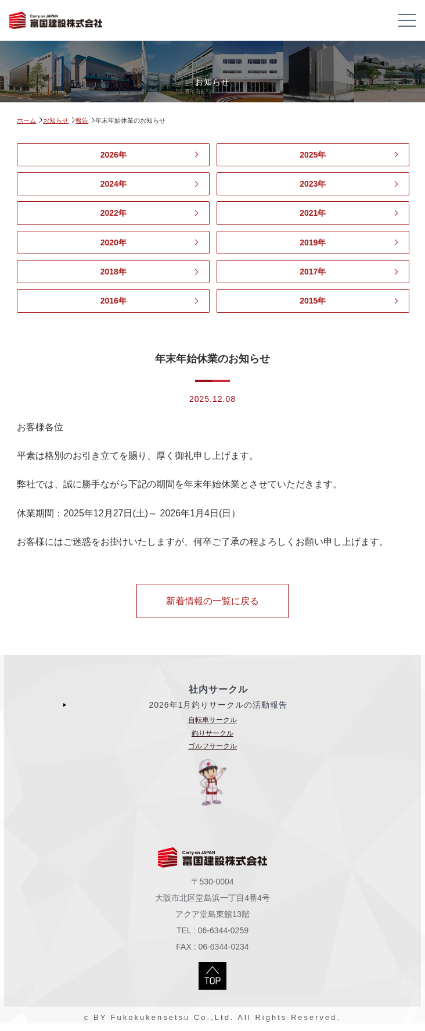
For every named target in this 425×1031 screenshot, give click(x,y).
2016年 (113, 300)
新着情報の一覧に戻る (212, 601)
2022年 (113, 212)
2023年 (313, 183)
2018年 (113, 271)
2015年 (313, 300)
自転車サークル (212, 720)
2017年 (313, 271)
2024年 (113, 183)
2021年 (313, 212)
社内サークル (218, 689)
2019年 (313, 242)
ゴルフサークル (212, 746)
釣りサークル (212, 733)
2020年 (113, 242)
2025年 (313, 154)
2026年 (113, 154)
